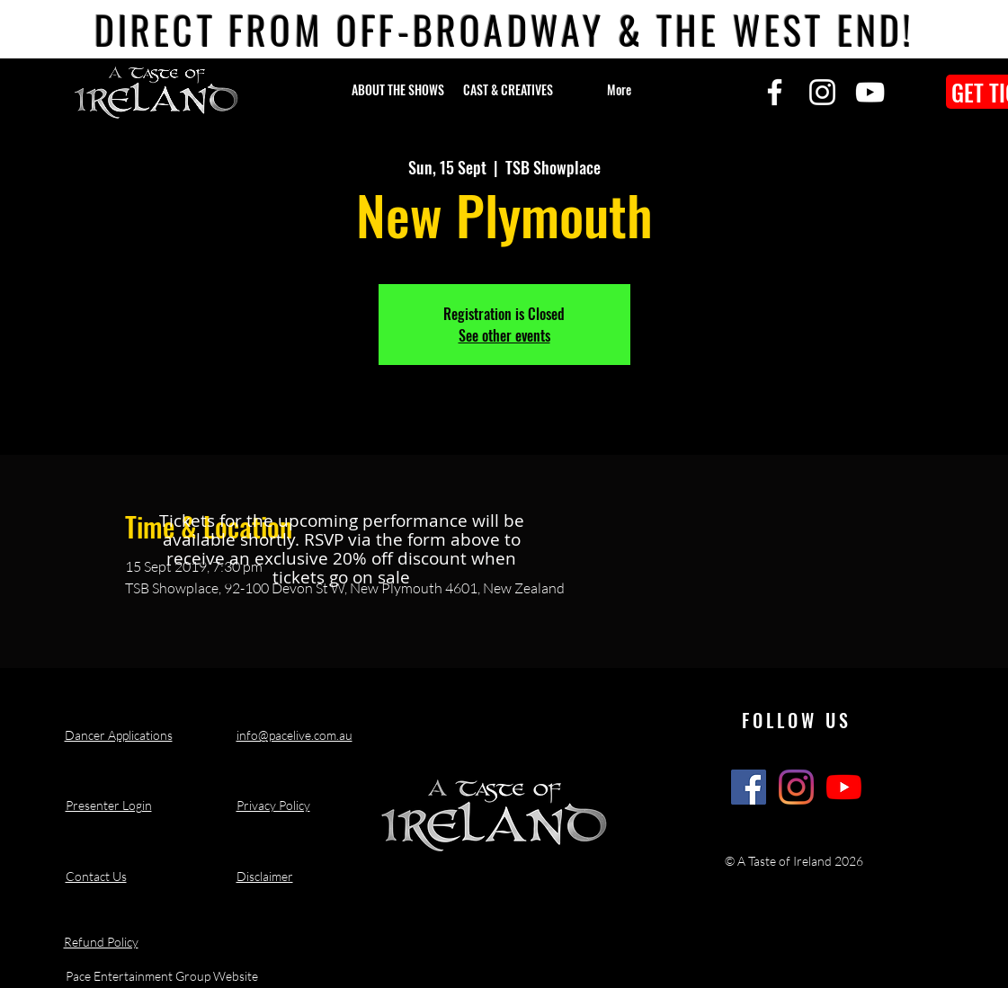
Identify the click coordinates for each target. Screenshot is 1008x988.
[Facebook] (774, 92)
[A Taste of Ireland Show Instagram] (796, 787)
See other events (504, 335)
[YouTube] (870, 92)
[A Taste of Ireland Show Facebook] (748, 787)
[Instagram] (822, 92)
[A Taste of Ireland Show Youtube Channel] (843, 787)
